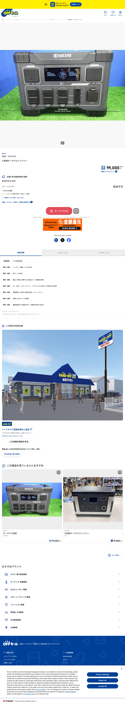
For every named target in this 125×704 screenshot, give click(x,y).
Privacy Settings (102, 674)
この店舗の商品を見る (19, 441)
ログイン (66, 660)
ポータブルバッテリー (40, 19)
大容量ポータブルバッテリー (57, 19)
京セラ (4, 154)
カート (65, 663)
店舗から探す (8, 663)
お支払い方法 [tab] (62, 252)
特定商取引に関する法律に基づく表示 (12, 436)
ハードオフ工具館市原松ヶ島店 (17, 429)
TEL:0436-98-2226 (12, 454)
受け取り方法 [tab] (104, 252)
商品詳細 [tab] (20, 252)
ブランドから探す (9, 660)
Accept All (102, 686)
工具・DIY (9, 19)
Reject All (102, 680)
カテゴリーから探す (10, 656)
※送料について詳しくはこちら (13, 198)
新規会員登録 (67, 656)
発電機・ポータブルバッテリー (23, 19)
